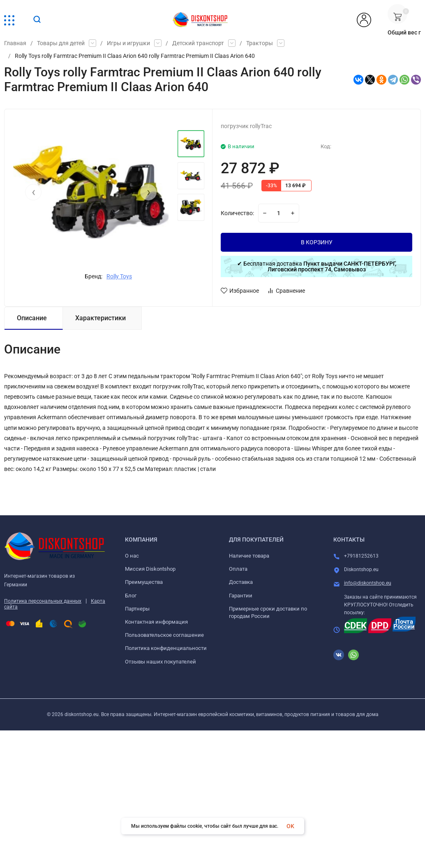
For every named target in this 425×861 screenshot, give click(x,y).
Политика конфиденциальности (166, 648)
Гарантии (240, 595)
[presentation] (33, 192)
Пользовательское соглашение (164, 635)
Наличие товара (249, 556)
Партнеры (137, 609)
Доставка (241, 582)
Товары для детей (61, 43)
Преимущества (144, 582)
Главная (15, 43)
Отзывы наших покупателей (160, 662)
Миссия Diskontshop (150, 569)
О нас (132, 556)
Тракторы (259, 43)
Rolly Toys (119, 276)
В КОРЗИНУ (317, 242)
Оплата (238, 569)
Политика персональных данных (42, 601)
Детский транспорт (198, 43)
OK (290, 826)
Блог (130, 595)
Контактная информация (156, 622)
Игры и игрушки (128, 43)
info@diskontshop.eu (367, 583)
